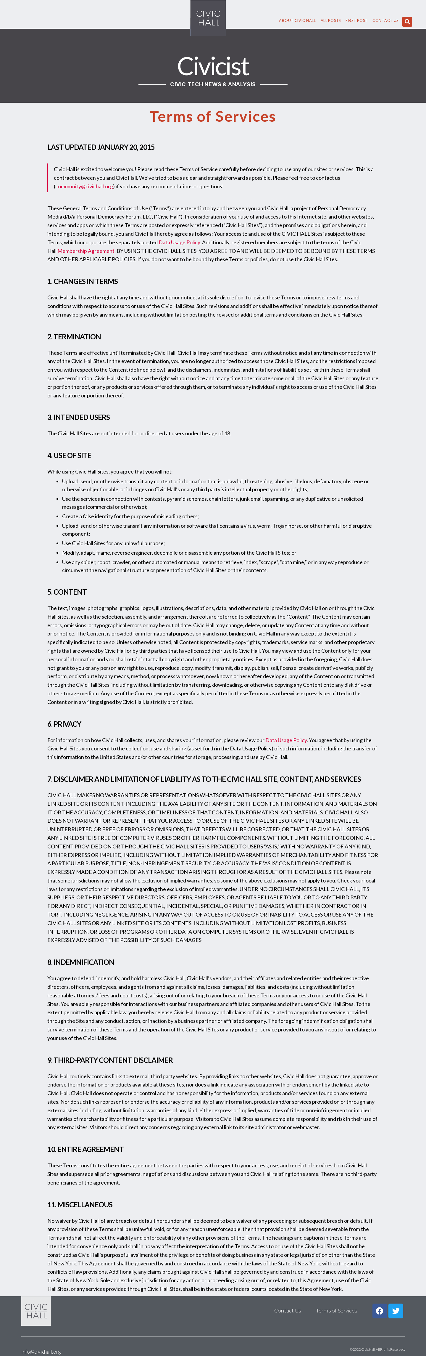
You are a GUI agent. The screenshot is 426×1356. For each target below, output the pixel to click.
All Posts (331, 20)
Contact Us (385, 20)
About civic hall (297, 20)
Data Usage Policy (179, 242)
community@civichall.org (84, 186)
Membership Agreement (85, 251)
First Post (357, 20)
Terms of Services (336, 1311)
